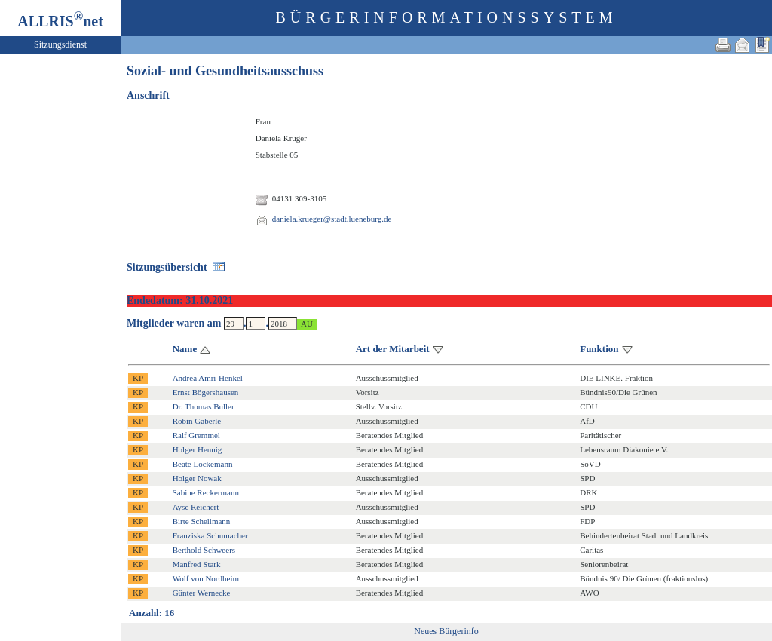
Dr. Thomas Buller (203, 406)
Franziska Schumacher (210, 535)
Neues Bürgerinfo (446, 631)
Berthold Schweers (204, 549)
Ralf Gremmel (196, 435)
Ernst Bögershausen (206, 392)
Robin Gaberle (197, 420)
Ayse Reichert (196, 506)
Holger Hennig (197, 449)
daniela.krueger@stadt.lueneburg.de (332, 218)
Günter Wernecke (202, 592)
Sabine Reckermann (206, 492)
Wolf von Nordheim (206, 578)
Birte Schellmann (202, 521)
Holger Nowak (197, 478)
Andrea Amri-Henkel (208, 377)
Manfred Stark (197, 564)
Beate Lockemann (203, 463)
